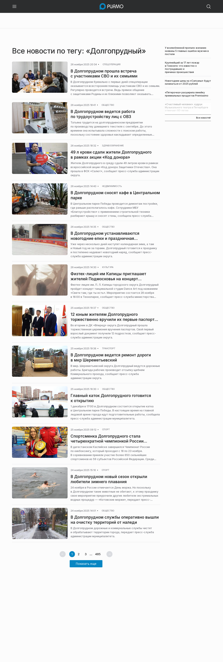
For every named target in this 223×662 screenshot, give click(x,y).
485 (98, 554)
